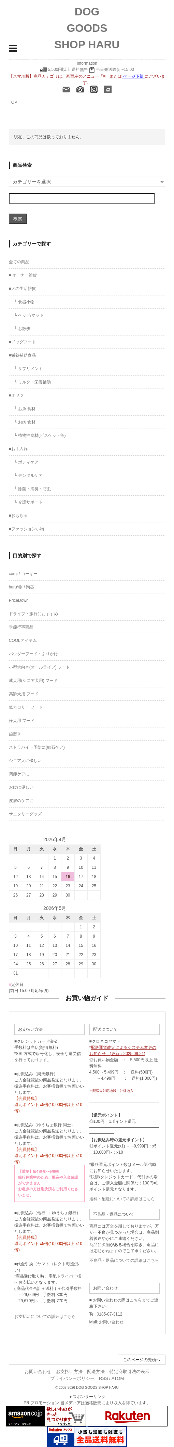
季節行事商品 (21, 627)
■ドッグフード (22, 342)
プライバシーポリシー (72, 1378)
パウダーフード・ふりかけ (33, 653)
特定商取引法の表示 (129, 1371)
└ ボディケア (26, 462)
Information (87, 63)
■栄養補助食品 (22, 355)
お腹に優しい (21, 787)
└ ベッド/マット (29, 315)
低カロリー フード (26, 707)
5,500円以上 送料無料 (68, 69)
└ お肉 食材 (24, 422)
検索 (17, 218)
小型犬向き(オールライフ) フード (39, 667)
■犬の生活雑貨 (22, 288)
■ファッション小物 (26, 528)
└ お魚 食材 (24, 408)
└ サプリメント (28, 368)
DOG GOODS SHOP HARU (86, 28)
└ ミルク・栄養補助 (32, 382)
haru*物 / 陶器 (21, 587)
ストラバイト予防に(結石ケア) (37, 747)
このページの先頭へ (141, 1359)
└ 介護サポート (28, 502)
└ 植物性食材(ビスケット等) (40, 435)
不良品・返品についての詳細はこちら (124, 1260)
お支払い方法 (69, 1371)
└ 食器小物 (24, 302)
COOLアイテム (23, 640)
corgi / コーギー (23, 573)
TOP (13, 102)
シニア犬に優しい (25, 760)
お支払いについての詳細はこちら (45, 1316)
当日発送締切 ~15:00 (111, 69)
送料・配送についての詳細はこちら (122, 1198)
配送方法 (96, 1371)
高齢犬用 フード (24, 693)
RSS (103, 1378)
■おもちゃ (18, 515)
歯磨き (15, 734)
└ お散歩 (22, 328)
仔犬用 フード (21, 720)
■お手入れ (18, 448)
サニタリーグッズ (25, 814)
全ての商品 (19, 261)
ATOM (118, 1378)
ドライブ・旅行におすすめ (33, 613)
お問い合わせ (111, 1322)
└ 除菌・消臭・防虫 (32, 488)
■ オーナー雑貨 (23, 275)
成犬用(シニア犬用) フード (33, 680)
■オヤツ (16, 395)
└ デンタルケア (28, 475)
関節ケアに (19, 774)
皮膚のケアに (21, 800)
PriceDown (19, 600)
